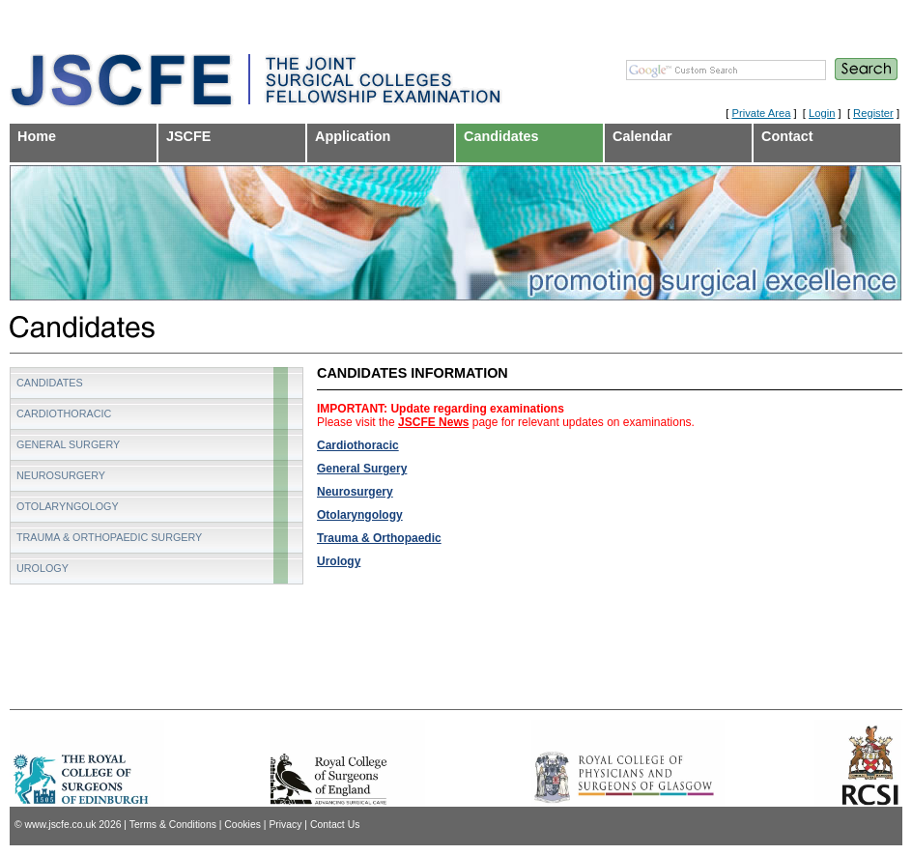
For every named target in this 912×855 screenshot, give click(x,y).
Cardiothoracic (358, 445)
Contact (787, 136)
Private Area (760, 113)
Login (822, 113)
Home (36, 136)
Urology (338, 561)
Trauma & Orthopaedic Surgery (109, 537)
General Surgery (362, 468)
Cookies (242, 824)
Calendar (642, 136)
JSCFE (188, 136)
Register (873, 113)
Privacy (285, 824)
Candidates (501, 136)
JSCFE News (433, 422)
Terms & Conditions (172, 824)
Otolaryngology (360, 515)
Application (352, 136)
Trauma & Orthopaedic (379, 538)
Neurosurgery (355, 492)
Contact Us (334, 824)
